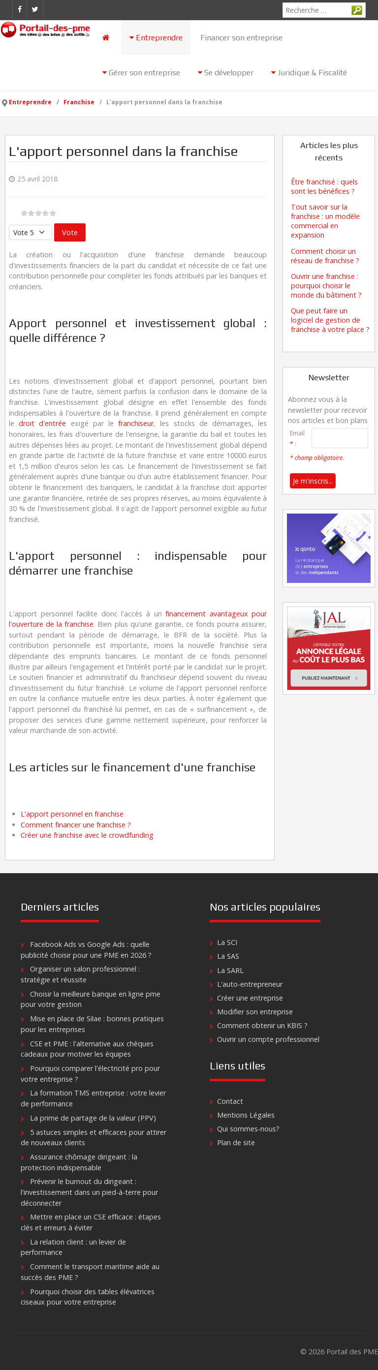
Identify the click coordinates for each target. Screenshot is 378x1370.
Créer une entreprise (250, 998)
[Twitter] (35, 9)
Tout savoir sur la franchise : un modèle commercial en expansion (325, 221)
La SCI (227, 942)
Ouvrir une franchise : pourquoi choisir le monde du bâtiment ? (326, 286)
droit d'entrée (42, 423)
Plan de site (236, 1142)
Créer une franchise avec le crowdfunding (87, 835)
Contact (230, 1101)
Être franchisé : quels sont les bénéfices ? (324, 186)
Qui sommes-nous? (248, 1128)
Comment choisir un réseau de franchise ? (325, 255)
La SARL (230, 970)
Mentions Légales (246, 1115)
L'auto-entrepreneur (250, 984)
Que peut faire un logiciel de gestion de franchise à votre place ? (330, 320)
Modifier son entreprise (255, 1011)
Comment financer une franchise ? (76, 824)
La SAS (228, 956)
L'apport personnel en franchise (72, 814)
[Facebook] (19, 9)
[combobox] (324, 10)
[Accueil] (107, 38)
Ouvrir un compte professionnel (268, 1039)
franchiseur (136, 423)
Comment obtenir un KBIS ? (262, 1025)
